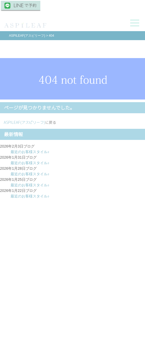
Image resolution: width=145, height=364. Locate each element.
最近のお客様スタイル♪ (30, 152)
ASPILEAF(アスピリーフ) (24, 122)
